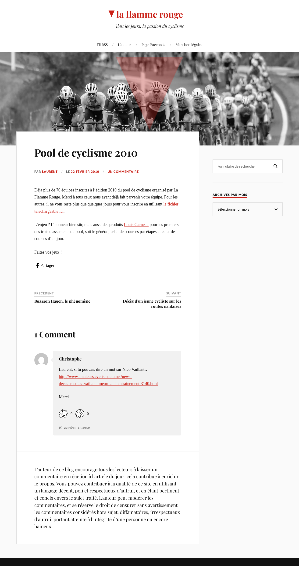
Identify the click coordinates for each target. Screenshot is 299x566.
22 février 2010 (85, 171)
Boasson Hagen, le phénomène (62, 301)
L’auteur (124, 44)
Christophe (70, 359)
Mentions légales (189, 44)
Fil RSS (102, 44)
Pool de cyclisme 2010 (86, 152)
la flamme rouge (149, 14)
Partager (47, 265)
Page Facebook (153, 44)
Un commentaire (123, 171)
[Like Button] (63, 413)
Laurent (50, 171)
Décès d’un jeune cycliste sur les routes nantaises (152, 303)
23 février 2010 (77, 427)
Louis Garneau (136, 224)
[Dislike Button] (79, 413)
